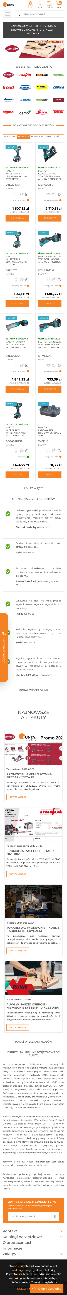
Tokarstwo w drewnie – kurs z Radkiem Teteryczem (32, 929)
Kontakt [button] (33, 1231)
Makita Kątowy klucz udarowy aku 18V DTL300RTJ (16, 345)
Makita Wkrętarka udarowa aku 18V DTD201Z (16, 260)
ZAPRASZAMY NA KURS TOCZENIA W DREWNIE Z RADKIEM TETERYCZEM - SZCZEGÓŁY (33, 30)
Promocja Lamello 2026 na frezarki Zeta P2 (29, 776)
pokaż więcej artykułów (33, 1041)
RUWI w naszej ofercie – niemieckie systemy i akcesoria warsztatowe (32, 1007)
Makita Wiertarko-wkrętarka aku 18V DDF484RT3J (16, 431)
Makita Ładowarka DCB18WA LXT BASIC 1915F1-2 (49, 431)
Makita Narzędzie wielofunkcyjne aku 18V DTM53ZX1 (49, 345)
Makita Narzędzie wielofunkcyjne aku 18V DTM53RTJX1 (49, 259)
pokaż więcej (33, 488)
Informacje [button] (33, 1248)
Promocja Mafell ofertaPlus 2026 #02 (31, 852)
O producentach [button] (33, 1242)
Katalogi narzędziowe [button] (33, 1237)
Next (59, 49)
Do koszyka (17, 218)
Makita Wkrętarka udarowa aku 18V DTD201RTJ (16, 174)
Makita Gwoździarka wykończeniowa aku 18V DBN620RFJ (49, 174)
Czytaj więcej (17, 797)
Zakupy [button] (33, 1254)
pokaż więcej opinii (33, 690)
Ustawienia (25, 1289)
